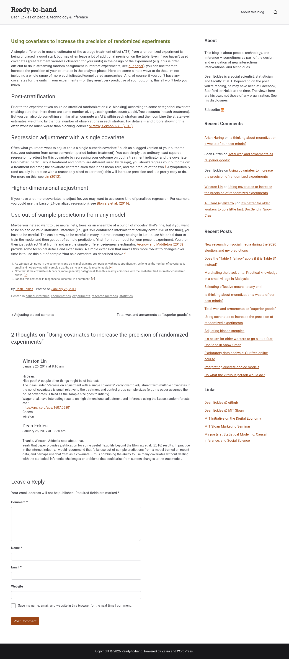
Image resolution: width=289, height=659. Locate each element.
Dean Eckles (24, 289)
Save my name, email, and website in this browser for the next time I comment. (75, 605)
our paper (136, 66)
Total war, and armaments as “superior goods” (152, 315)
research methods (105, 296)
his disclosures (216, 100)
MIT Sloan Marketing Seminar (227, 426)
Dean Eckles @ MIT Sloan (224, 410)
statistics (126, 296)
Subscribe (214, 110)
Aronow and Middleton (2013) (160, 244)
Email (16, 567)
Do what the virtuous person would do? (234, 375)
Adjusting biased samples (34, 315)
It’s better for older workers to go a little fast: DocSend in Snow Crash (238, 209)
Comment (19, 502)
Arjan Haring (214, 138)
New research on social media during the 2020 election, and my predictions (240, 247)
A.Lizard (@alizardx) (220, 203)
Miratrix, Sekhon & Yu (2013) (111, 126)
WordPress (185, 651)
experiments (81, 296)
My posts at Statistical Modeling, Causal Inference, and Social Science (235, 437)
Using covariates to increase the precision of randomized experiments (238, 320)
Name (16, 548)
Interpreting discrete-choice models (231, 367)
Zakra (166, 651)
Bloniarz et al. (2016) (113, 203)
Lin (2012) (52, 177)
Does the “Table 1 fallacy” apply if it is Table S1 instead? (240, 261)
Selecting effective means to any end (232, 287)
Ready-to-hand (34, 9)
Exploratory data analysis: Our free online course (236, 356)
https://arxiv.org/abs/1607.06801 (47, 407)
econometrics (61, 296)
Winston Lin (35, 361)
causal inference (37, 296)
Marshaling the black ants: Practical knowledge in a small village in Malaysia (240, 276)
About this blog (252, 12)
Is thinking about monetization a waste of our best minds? (239, 298)
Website (17, 586)
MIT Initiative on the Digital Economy (232, 418)
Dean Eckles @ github (221, 402)
